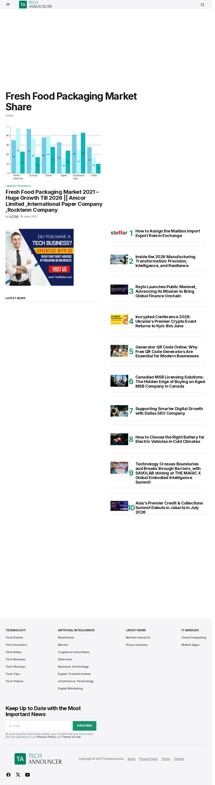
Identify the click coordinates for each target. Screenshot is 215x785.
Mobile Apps (190, 644)
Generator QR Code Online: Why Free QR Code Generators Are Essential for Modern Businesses (167, 351)
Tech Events (14, 637)
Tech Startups (15, 666)
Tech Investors (16, 644)
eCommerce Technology (76, 681)
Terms (165, 758)
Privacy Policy (46, 737)
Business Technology (73, 666)
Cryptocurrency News (74, 652)
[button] (8, 4)
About (131, 758)
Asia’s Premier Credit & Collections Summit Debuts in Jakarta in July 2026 (169, 507)
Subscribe (84, 725)
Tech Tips (12, 674)
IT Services (189, 630)
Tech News (13, 652)
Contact (179, 758)
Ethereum (65, 659)
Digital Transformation (74, 674)
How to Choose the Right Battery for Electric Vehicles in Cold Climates (170, 439)
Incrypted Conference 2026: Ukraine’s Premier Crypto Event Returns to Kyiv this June (165, 321)
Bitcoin (63, 644)
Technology (15, 630)
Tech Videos (14, 681)
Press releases (137, 644)
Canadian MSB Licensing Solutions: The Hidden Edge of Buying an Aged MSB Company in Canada (170, 381)
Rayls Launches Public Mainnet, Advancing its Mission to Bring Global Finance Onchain (165, 291)
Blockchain (66, 637)
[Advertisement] (110, 46)
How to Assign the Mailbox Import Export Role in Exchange (167, 233)
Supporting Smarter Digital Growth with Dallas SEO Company (169, 411)
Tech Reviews (15, 659)
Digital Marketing (70, 688)
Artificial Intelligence (76, 630)
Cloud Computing (193, 637)
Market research (19, 186)
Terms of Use (71, 737)
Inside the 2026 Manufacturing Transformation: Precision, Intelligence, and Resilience (165, 261)
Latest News (136, 630)
